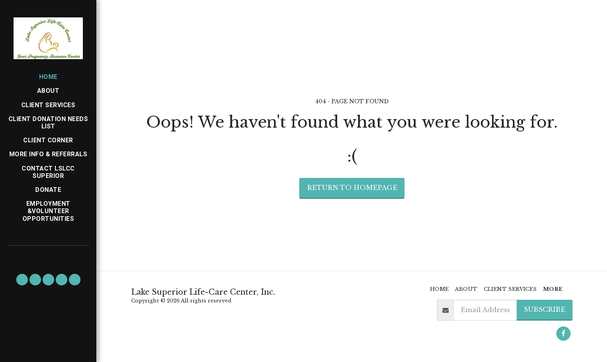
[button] (22, 279)
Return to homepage (352, 187)
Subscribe (544, 309)
